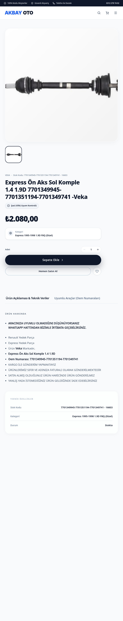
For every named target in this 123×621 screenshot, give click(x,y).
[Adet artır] (98, 249)
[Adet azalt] (84, 249)
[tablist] (61, 299)
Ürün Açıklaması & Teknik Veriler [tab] (27, 298)
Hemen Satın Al (48, 271)
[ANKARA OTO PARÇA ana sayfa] (21, 12)
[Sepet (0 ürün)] (107, 13)
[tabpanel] (61, 373)
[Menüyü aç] (115, 12)
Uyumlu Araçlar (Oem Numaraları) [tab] (77, 298)
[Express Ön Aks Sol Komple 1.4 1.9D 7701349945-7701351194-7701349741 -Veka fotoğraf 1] (13, 154)
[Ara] (98, 12)
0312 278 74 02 (112, 3)
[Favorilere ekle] (97, 271)
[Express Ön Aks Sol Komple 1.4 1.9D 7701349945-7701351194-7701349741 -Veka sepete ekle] (53, 260)
